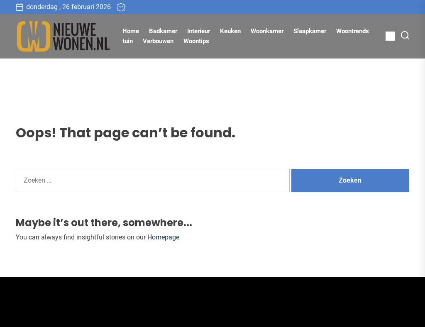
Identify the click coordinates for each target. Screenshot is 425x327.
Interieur (198, 31)
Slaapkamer (309, 31)
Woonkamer (267, 31)
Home (130, 31)
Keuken (230, 31)
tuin (127, 41)
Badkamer (163, 31)
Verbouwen (158, 41)
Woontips (196, 41)
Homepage (163, 237)
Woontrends (352, 31)
